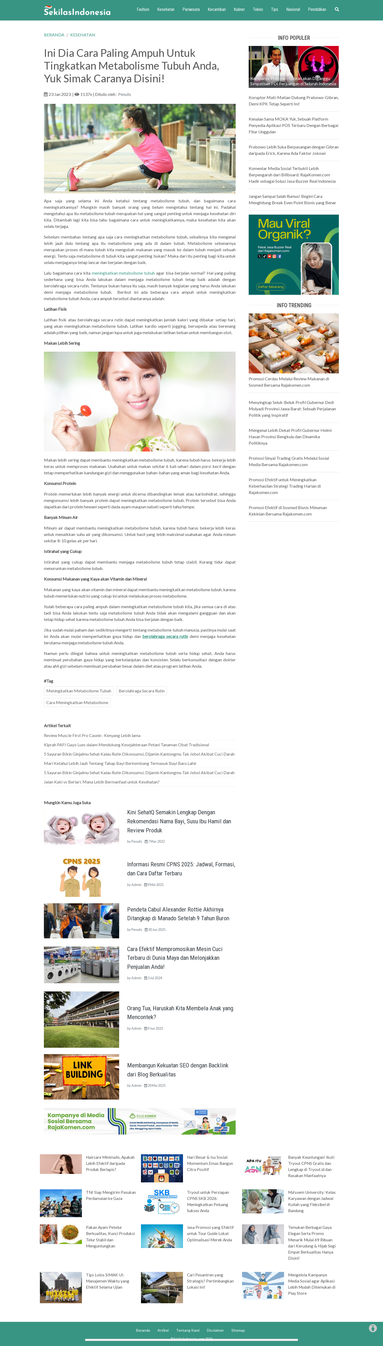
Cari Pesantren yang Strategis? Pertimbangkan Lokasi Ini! (210, 1280)
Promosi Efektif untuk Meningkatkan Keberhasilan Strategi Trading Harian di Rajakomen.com (285, 486)
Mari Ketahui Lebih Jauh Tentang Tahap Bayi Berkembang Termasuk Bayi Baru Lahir (120, 763)
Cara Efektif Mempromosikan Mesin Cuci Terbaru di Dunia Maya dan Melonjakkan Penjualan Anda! (175, 957)
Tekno (258, 9)
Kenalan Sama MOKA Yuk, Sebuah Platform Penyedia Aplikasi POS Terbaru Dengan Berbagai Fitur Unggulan (293, 125)
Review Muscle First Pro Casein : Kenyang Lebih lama (92, 735)
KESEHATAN (82, 34)
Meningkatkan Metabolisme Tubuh (78, 690)
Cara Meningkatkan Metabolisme (77, 702)
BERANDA (54, 34)
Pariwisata (191, 9)
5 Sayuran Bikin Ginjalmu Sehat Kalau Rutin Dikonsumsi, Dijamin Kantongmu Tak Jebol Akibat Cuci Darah (139, 753)
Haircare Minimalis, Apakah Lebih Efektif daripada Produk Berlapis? (110, 1163)
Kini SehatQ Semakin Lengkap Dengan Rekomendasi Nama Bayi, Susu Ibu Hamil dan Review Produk (179, 821)
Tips (274, 9)
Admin (136, 885)
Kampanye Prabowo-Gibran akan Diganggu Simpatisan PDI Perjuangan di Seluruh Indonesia (293, 81)
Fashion (143, 9)
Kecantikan (217, 9)
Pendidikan (317, 9)
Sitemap (238, 1330)
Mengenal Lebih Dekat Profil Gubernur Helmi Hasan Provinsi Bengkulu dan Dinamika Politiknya (290, 436)
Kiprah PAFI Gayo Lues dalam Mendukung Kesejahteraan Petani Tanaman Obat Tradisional (126, 744)
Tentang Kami (187, 1330)
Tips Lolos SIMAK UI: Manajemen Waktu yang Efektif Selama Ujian (107, 1280)
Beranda (143, 1330)
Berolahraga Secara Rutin (142, 690)
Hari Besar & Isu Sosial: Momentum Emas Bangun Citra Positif (210, 1163)
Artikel (163, 1330)
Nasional (293, 9)
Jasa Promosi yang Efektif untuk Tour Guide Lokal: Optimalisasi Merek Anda (210, 1233)
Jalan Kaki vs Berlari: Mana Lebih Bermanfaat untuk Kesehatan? (102, 781)
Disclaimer (215, 1330)
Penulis (124, 94)
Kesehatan (165, 9)
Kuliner (239, 9)
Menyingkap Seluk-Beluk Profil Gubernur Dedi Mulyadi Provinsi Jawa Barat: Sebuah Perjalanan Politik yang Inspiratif (292, 409)
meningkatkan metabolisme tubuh (123, 272)
